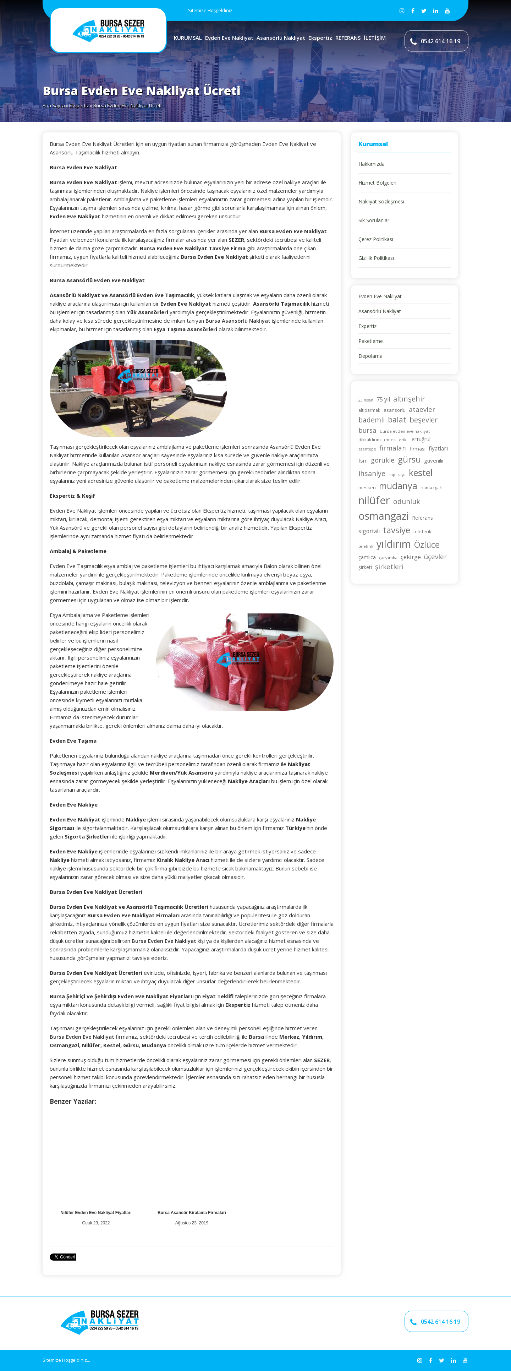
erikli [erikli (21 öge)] (403, 439)
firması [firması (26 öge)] (417, 449)
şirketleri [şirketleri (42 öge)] (389, 566)
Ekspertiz (320, 37)
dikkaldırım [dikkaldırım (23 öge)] (369, 440)
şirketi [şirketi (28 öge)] (365, 567)
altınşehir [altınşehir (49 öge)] (409, 399)
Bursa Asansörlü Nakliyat (237, 320)
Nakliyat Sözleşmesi (381, 201)
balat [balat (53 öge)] (397, 419)
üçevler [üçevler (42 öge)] (435, 556)
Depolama (370, 356)
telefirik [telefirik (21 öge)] (365, 546)
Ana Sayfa (54, 105)
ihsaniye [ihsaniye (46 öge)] (371, 473)
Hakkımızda (371, 163)
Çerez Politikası (375, 239)
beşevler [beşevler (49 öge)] (424, 420)
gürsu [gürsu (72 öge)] (409, 459)
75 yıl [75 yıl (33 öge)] (383, 399)
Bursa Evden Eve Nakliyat (164, 940)
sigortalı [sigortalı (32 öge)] (369, 531)
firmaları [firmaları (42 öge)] (393, 447)
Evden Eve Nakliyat (229, 37)
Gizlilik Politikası (376, 258)
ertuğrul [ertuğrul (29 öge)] (421, 439)
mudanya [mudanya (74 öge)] (398, 486)
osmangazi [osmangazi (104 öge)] (383, 516)
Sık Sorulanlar (373, 220)
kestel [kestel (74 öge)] (421, 472)
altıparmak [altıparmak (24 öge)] (369, 410)
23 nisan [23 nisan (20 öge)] (365, 400)
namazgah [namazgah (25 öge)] (432, 487)
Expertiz (367, 326)
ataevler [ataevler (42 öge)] (422, 409)
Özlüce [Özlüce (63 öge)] (427, 544)
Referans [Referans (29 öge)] (422, 517)
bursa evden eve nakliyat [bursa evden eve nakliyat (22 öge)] (405, 431)
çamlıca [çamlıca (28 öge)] (367, 557)
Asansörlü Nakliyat (281, 37)
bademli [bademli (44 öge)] (371, 420)
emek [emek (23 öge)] (390, 440)
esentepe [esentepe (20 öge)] (367, 449)
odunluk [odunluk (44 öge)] (406, 501)
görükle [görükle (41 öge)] (383, 459)
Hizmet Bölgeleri (377, 182)
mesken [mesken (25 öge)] (367, 487)
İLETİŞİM (375, 37)
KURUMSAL (188, 37)
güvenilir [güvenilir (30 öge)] (434, 460)
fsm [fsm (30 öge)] (363, 460)
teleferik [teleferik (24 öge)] (422, 531)
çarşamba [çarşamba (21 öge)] (388, 557)
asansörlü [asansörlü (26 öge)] (395, 410)
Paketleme (370, 341)
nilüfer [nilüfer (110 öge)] (374, 500)
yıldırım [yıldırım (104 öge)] (394, 544)
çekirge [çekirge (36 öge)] (411, 557)
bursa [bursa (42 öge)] (367, 430)
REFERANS (348, 37)
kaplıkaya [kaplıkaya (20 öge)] (397, 474)
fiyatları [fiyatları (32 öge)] (438, 448)
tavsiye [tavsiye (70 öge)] (396, 530)
